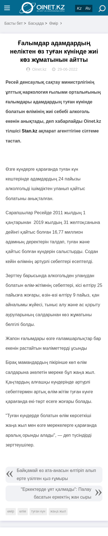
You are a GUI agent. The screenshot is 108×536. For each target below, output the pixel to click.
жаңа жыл (58, 511)
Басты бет (13, 23)
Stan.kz (29, 131)
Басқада (36, 23)
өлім (22, 511)
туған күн (38, 511)
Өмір (53, 23)
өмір (10, 511)
